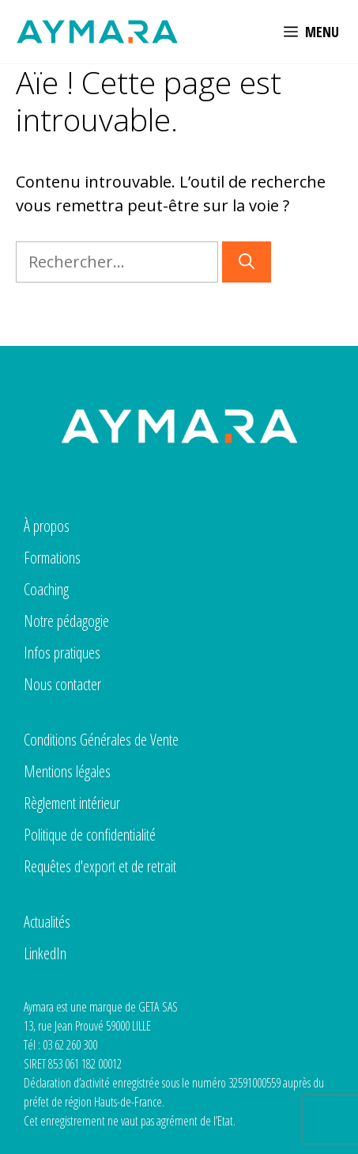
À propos (47, 526)
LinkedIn (45, 953)
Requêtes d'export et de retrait (100, 866)
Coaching (46, 589)
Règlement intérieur (72, 803)
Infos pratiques (62, 652)
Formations (52, 557)
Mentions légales (67, 771)
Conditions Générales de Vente (101, 739)
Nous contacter (62, 684)
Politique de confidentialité (90, 834)
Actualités (47, 921)
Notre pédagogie (66, 621)
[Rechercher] (246, 262)
